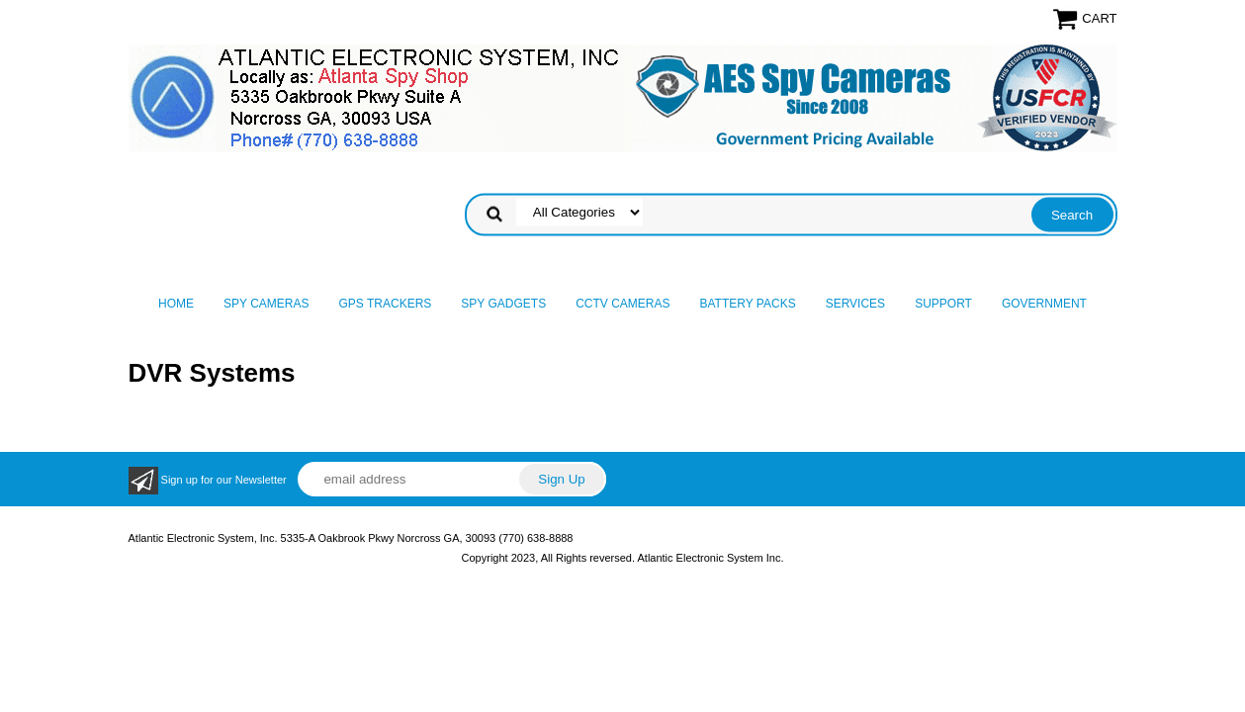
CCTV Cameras (622, 304)
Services (855, 304)
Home (176, 304)
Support (943, 304)
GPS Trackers (385, 304)
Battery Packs (748, 304)
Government (1044, 304)
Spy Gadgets (503, 304)
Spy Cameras (266, 304)
